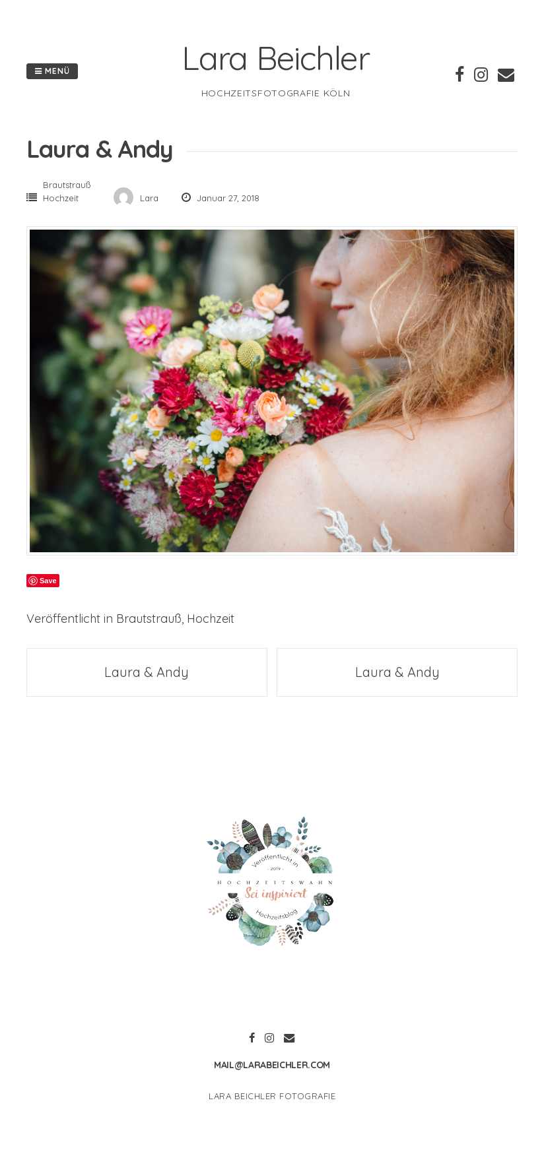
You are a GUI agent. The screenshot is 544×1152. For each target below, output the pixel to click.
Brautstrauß (66, 184)
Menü (52, 71)
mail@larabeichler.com (272, 1065)
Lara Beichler (276, 58)
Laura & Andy (146, 672)
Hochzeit (61, 198)
